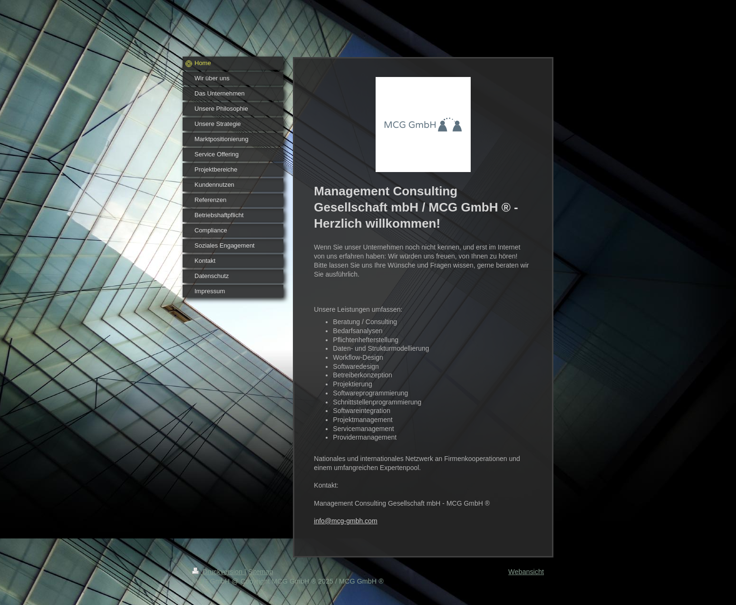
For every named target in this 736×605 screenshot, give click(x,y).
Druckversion (218, 572)
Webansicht (526, 572)
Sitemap (260, 572)
